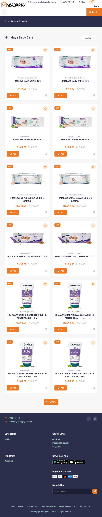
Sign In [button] (96, 6)
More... (7, 439)
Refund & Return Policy (67, 506)
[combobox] (88, 38)
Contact (21, 506)
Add (12, 95)
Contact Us (57, 447)
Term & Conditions (48, 506)
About (12, 506)
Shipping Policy (86, 506)
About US (56, 439)
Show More (51, 402)
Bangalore (9, 461)
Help (81, 2)
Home (7, 21)
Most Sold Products (60, 443)
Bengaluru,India (41, 2)
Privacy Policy (32, 506)
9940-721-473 (67, 2)
